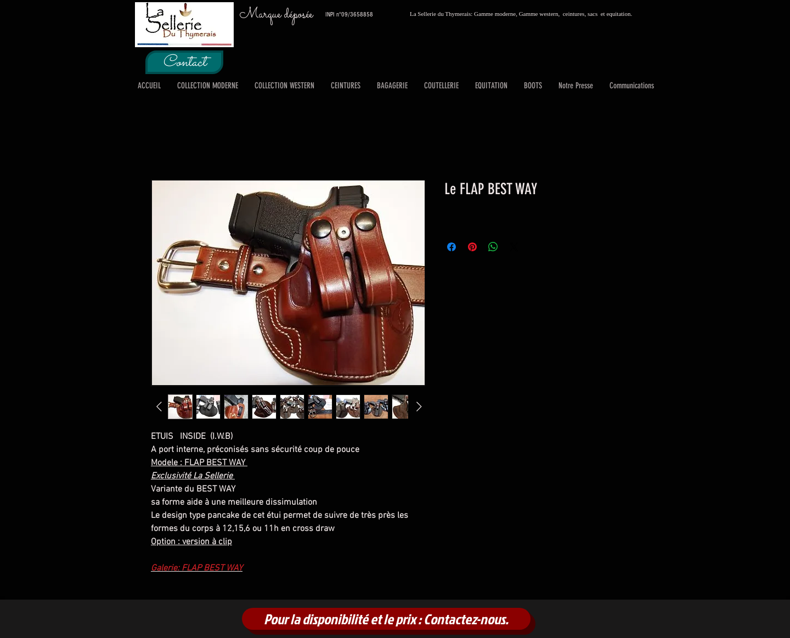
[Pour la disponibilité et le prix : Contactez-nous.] (386, 619)
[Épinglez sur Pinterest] (472, 246)
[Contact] (184, 62)
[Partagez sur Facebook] (451, 246)
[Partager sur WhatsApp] (493, 246)
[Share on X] (514, 246)
